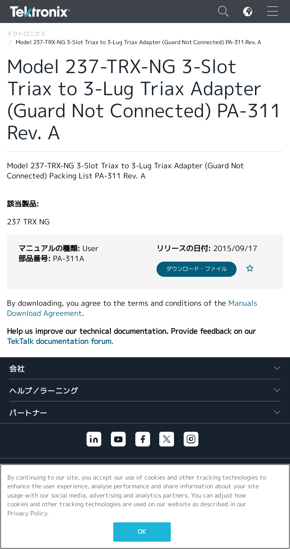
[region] (145, 506)
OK (142, 531)
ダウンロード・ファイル (196, 269)
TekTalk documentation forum (59, 341)
